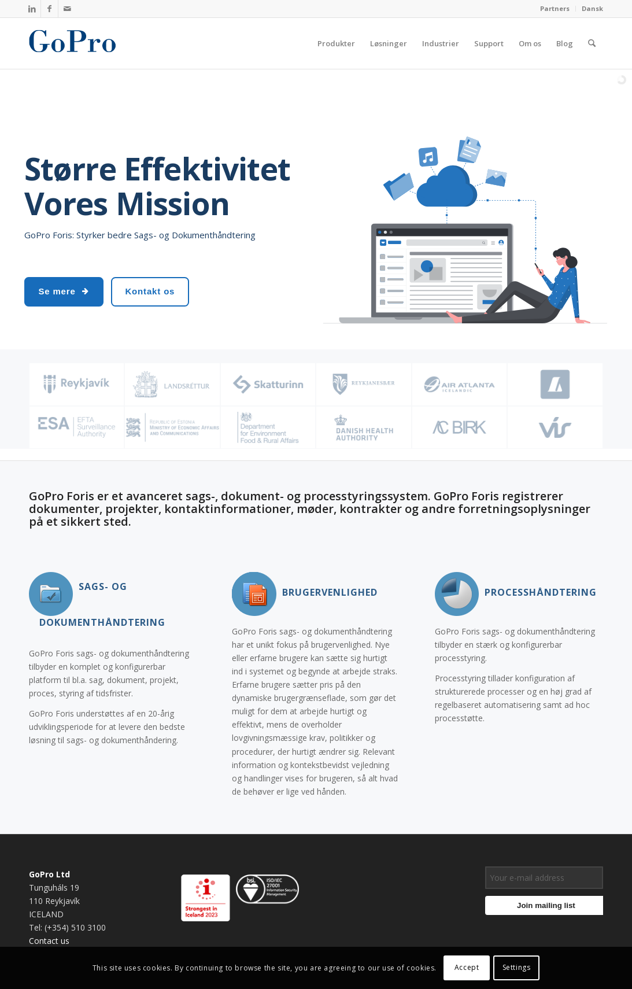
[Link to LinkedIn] (32, 8)
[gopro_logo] (84, 43)
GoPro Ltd (49, 874)
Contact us (49, 940)
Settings (516, 967)
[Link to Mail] (67, 8)
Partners (555, 8)
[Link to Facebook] (49, 8)
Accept (466, 967)
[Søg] (592, 43)
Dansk (592, 8)
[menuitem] (555, 9)
